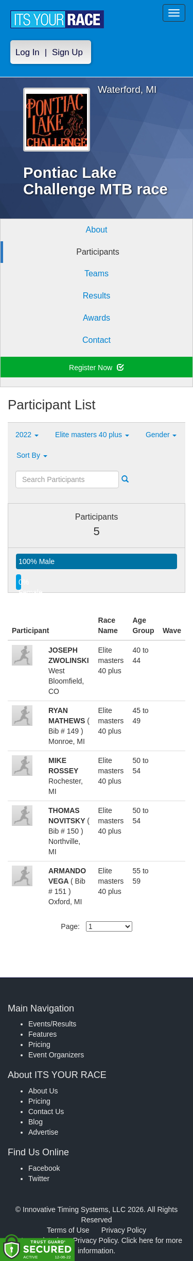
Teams (96, 273)
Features (42, 1034)
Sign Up (67, 52)
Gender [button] (161, 434)
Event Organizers (56, 1055)
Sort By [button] (31, 455)
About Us (43, 1091)
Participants (97, 251)
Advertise (43, 1132)
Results (96, 295)
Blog (35, 1122)
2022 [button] (27, 434)
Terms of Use (68, 1230)
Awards (96, 317)
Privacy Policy (123, 1230)
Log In (27, 52)
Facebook (44, 1168)
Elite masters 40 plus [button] (92, 434)
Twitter (38, 1178)
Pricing (39, 1044)
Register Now (96, 367)
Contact (96, 340)
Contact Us (46, 1111)
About (97, 229)
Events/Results (52, 1024)
